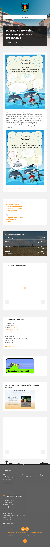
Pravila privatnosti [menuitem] (21, 533)
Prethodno (9, 202)
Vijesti (15, 43)
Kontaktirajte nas (11, 346)
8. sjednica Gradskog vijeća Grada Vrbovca (14, 219)
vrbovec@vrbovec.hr (11, 330)
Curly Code (38, 536)
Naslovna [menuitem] (11, 533)
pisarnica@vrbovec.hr (11, 332)
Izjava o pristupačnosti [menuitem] (35, 533)
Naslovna (9, 43)
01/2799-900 (14, 327)
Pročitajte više (8, 483)
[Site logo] (25, 11)
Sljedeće (9, 215)
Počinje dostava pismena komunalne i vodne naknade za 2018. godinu (14, 207)
